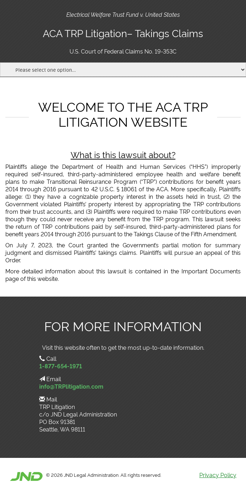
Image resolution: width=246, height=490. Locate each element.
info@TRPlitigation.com (71, 386)
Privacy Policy (217, 475)
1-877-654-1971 (60, 366)
